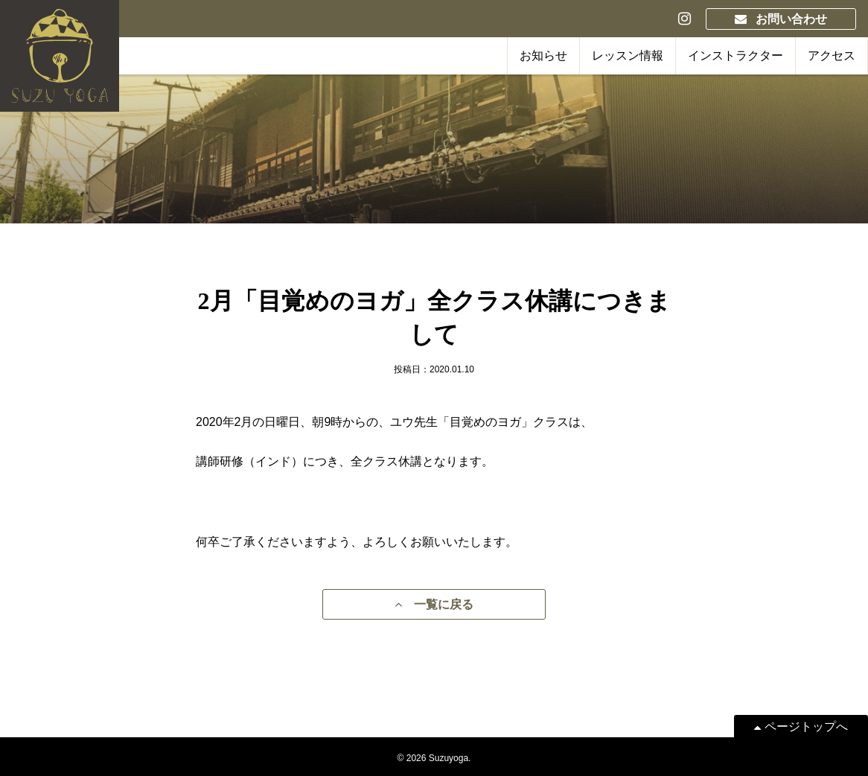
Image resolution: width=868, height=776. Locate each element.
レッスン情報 (627, 55)
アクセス (831, 55)
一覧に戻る (434, 604)
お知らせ (543, 55)
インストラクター (735, 55)
